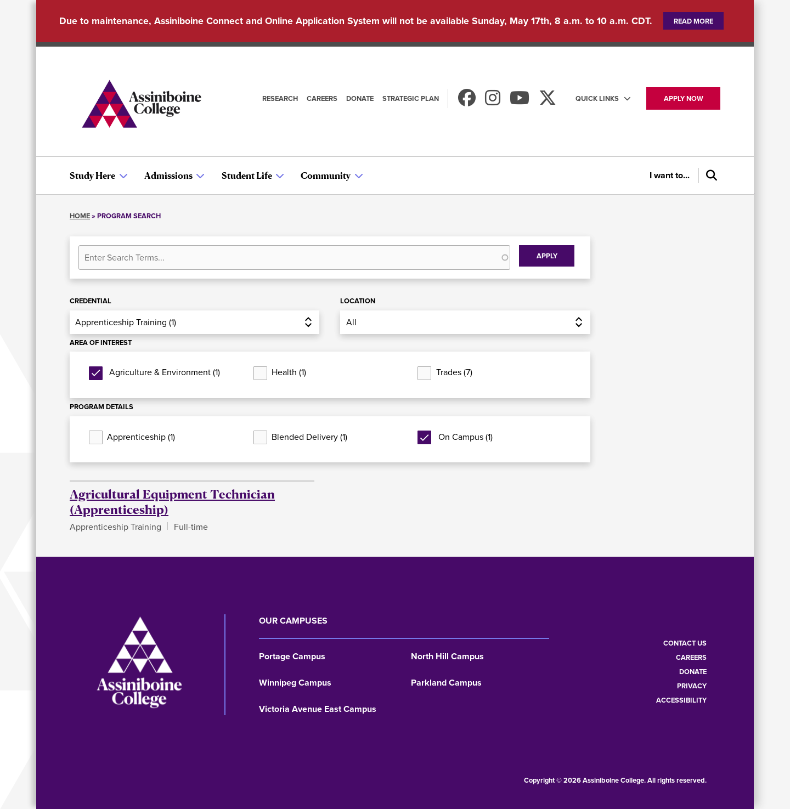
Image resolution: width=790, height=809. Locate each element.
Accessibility (681, 700)
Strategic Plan (410, 98)
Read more (693, 21)
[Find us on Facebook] (467, 101)
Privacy (692, 686)
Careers (322, 98)
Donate (360, 98)
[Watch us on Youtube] (519, 101)
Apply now (683, 98)
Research (280, 98)
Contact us (685, 643)
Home (80, 216)
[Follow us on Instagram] (492, 101)
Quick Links (597, 98)
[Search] (709, 175)
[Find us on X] (547, 101)
